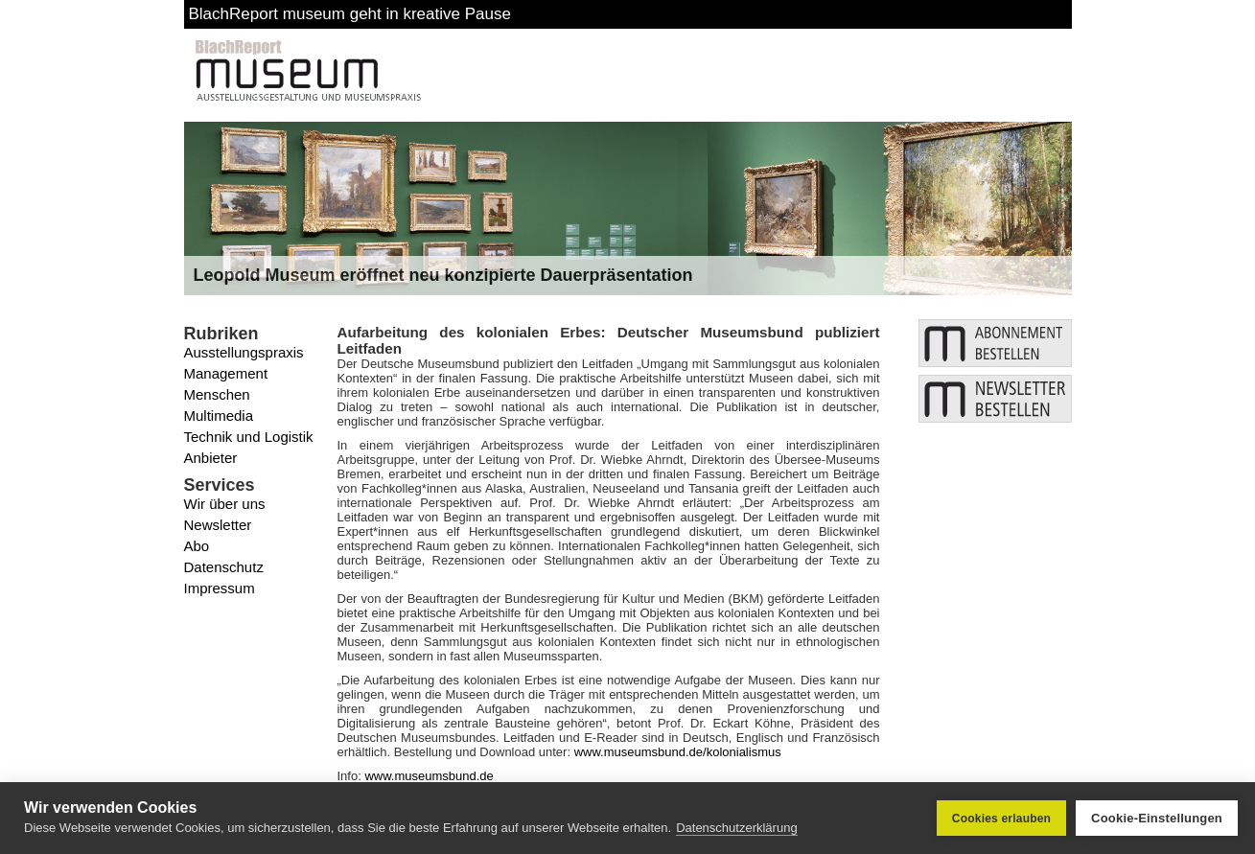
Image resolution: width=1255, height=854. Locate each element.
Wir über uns (225, 504)
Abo (197, 546)
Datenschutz (224, 567)
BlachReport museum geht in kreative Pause (350, 14)
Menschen (217, 394)
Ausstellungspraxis (244, 352)
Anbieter (211, 458)
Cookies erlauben (1001, 818)
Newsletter (218, 525)
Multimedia (219, 415)
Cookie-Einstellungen (1156, 818)
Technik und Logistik (249, 436)
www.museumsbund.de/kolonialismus (677, 752)
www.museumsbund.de (428, 776)
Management (226, 373)
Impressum (219, 588)
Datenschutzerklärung (736, 827)
